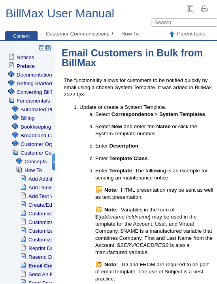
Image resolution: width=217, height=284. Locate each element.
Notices (25, 57)
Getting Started (34, 83)
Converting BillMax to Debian (51, 92)
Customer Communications (77, 34)
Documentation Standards (47, 75)
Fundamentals (33, 101)
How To (130, 34)
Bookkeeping (36, 127)
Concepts (36, 161)
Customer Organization (48, 144)
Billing (28, 118)
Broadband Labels (42, 135)
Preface (26, 66)
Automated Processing (47, 109)
